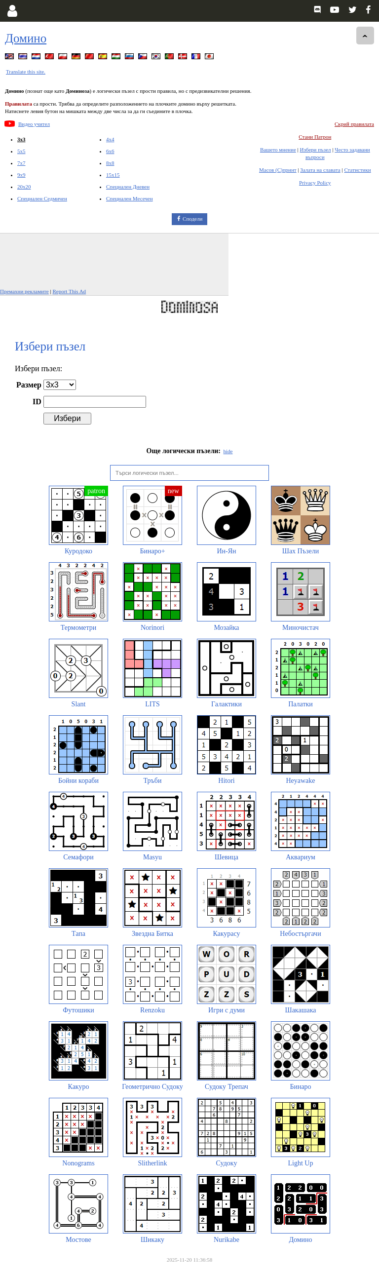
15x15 (113, 175)
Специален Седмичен (42, 198)
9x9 (21, 175)
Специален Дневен (128, 187)
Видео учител (34, 124)
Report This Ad (69, 291)
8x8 (110, 163)
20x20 (24, 187)
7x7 (21, 163)
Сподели (192, 219)
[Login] (12, 11)
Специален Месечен (129, 198)
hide (228, 451)
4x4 (110, 139)
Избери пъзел (315, 150)
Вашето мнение (278, 150)
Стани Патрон (315, 137)
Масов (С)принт (278, 170)
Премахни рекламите (24, 291)
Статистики (357, 170)
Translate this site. (25, 72)
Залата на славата (320, 170)
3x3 (21, 139)
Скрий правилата (354, 124)
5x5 (21, 151)
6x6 (110, 151)
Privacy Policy (315, 183)
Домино (25, 38)
